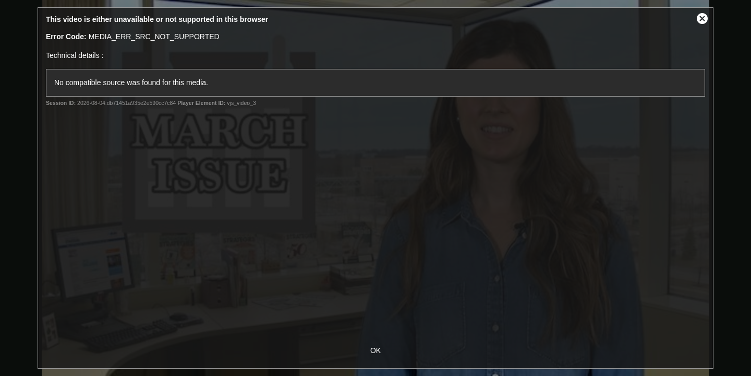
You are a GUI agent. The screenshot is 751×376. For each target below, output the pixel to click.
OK (375, 350)
